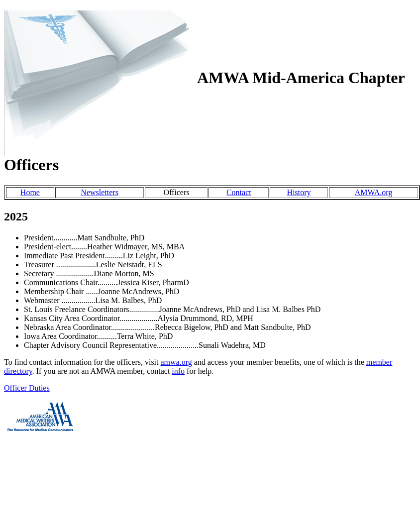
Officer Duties (27, 388)
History (299, 192)
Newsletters (99, 192)
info (178, 371)
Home (30, 192)
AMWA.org (374, 192)
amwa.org (176, 362)
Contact (238, 192)
